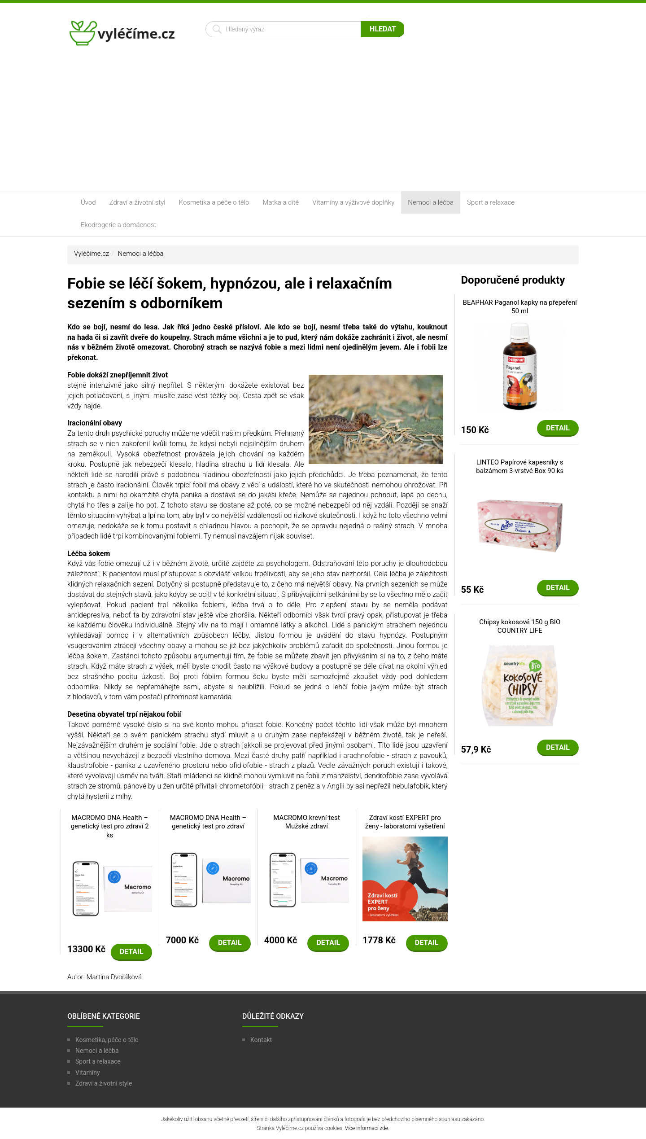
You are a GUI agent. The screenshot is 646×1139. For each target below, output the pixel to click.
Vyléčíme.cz (91, 254)
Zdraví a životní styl (137, 202)
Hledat (383, 29)
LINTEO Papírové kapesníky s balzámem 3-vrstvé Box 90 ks (519, 466)
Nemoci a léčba (431, 202)
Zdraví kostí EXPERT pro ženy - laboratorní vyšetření (405, 822)
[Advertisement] (323, 123)
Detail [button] (132, 951)
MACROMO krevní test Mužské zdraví (306, 822)
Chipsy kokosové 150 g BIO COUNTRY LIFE (519, 626)
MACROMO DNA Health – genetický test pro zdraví (208, 822)
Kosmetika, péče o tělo (107, 1039)
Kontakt (261, 1039)
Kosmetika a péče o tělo (214, 202)
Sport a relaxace (491, 202)
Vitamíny (87, 1072)
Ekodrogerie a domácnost (118, 225)
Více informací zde (366, 1128)
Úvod (88, 202)
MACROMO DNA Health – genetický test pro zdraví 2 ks (110, 826)
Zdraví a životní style (103, 1083)
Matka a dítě (281, 202)
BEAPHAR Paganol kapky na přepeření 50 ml (520, 306)
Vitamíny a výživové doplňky (353, 202)
